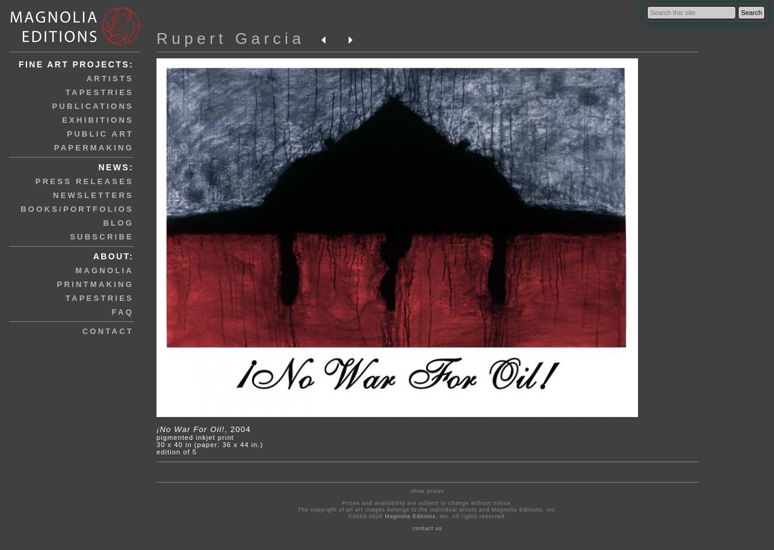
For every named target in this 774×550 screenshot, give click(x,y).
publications (93, 106)
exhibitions (98, 120)
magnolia (104, 270)
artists (110, 78)
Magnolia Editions (410, 516)
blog (118, 222)
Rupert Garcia (230, 38)
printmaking (95, 284)
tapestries (100, 92)
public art (100, 133)
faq (123, 312)
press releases (85, 181)
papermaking (94, 147)
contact (108, 331)
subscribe (102, 236)
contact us (427, 528)
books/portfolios (77, 209)
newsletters (93, 195)
